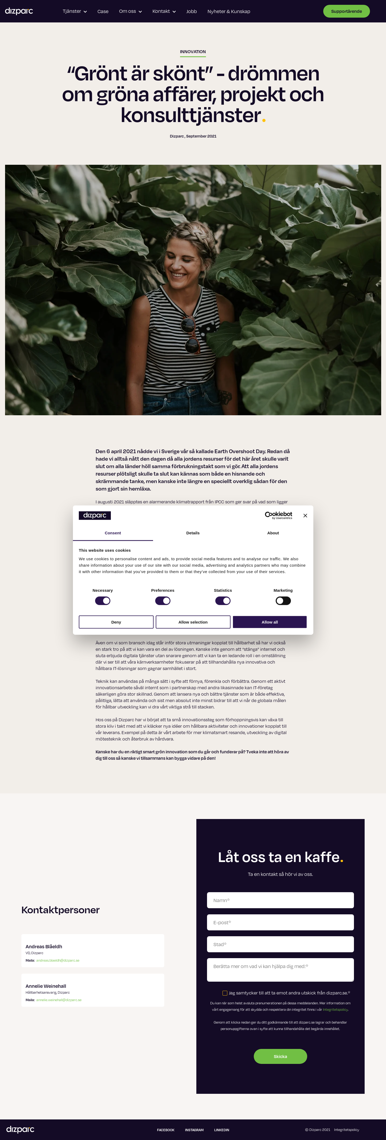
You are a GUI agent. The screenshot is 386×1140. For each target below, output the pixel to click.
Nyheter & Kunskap (229, 11)
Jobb (191, 11)
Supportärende (346, 11)
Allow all (270, 622)
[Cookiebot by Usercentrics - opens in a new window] (268, 516)
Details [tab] (193, 533)
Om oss (130, 11)
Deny (116, 622)
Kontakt (164, 11)
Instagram (194, 1130)
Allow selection (193, 622)
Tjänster (75, 11)
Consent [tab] (113, 533)
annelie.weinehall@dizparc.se (58, 1000)
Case (103, 11)
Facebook (165, 1130)
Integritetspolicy (335, 1009)
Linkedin (221, 1130)
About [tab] (273, 533)
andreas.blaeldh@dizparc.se (57, 960)
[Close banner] (305, 516)
